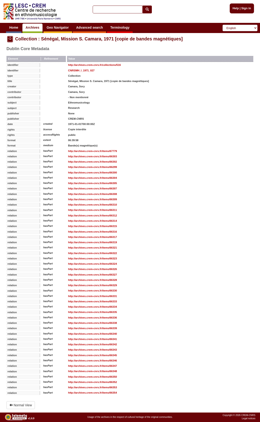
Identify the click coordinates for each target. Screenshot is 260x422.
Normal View (20, 405)
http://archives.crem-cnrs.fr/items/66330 (92, 290)
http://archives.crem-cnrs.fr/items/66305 (92, 183)
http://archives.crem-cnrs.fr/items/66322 (92, 253)
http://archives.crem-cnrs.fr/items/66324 (92, 263)
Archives (32, 27)
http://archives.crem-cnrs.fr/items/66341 (92, 339)
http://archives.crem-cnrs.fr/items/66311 (92, 210)
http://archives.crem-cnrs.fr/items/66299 (92, 167)
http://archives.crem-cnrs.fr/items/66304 (92, 177)
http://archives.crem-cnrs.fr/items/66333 (92, 301)
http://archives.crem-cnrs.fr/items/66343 (92, 349)
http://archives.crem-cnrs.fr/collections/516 (94, 65)
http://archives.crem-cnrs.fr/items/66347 (92, 365)
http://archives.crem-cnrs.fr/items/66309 (92, 199)
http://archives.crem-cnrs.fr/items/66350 (92, 376)
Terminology (119, 27)
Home (13, 27)
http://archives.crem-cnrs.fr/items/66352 (92, 382)
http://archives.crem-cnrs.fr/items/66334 (92, 306)
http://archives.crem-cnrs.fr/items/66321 (92, 247)
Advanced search (89, 27)
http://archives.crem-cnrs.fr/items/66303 (92, 156)
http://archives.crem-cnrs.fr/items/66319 (92, 242)
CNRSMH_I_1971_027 (81, 70)
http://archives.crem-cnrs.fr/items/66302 (92, 161)
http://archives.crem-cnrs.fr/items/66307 (92, 188)
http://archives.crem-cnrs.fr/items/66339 (92, 328)
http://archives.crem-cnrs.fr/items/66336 (92, 317)
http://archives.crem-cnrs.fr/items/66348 (92, 371)
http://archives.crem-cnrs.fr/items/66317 (92, 237)
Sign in (246, 8)
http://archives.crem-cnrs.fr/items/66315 (92, 226)
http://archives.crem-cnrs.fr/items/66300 (92, 172)
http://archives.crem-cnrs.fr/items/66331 (92, 296)
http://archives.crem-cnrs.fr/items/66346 (92, 360)
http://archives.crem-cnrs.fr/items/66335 (92, 312)
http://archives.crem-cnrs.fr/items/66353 (92, 387)
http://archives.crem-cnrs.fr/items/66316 (92, 231)
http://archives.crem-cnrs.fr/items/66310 (92, 204)
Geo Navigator (58, 27)
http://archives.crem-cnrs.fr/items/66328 (92, 280)
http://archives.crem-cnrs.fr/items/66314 (92, 220)
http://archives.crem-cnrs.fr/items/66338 (92, 323)
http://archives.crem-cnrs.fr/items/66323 (92, 258)
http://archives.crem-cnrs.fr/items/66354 (92, 392)
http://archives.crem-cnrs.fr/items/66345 (92, 355)
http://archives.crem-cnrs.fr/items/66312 (92, 215)
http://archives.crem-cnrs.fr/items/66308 (92, 194)
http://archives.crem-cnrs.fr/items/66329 (92, 285)
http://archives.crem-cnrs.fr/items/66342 (92, 344)
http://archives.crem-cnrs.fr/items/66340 (92, 333)
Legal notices (248, 418)
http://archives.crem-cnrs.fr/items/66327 (92, 274)
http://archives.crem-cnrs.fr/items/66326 (92, 269)
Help (235, 8)
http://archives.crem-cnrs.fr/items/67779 (92, 151)
